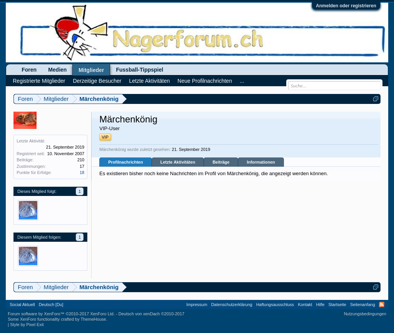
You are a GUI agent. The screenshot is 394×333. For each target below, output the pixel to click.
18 (82, 172)
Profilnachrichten (125, 162)
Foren (29, 70)
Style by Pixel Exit (26, 324)
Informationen (261, 162)
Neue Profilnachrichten (204, 81)
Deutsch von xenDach (151, 313)
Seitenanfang (362, 304)
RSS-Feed (381, 304)
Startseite (337, 304)
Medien (57, 70)
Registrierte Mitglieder (39, 81)
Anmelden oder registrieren (346, 5)
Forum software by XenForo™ (61, 313)
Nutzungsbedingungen (365, 313)
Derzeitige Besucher (97, 81)
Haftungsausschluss (275, 304)
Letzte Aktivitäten (177, 162)
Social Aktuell (22, 304)
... (242, 81)
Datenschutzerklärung (231, 304)
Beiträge (220, 162)
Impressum (196, 304)
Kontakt (305, 304)
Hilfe (320, 304)
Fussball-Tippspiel (139, 70)
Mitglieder (91, 70)
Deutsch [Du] (51, 304)
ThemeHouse (93, 319)
